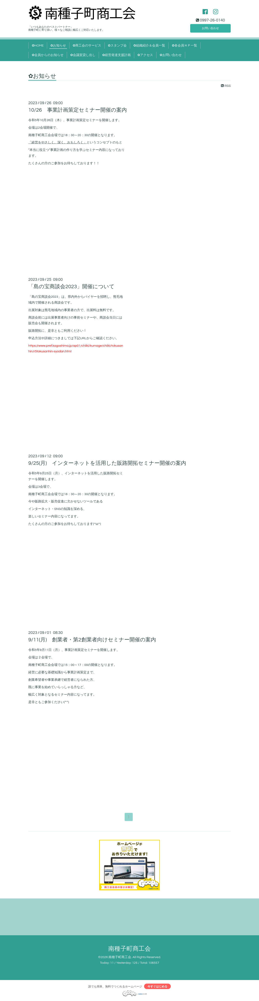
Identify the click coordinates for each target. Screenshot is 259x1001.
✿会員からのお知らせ (48, 55)
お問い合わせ (210, 27)
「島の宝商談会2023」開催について (71, 286)
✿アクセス (145, 55)
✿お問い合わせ (171, 55)
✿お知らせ (58, 45)
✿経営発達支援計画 (116, 55)
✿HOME (38, 45)
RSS (226, 85)
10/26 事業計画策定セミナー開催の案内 (77, 110)
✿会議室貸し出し (83, 55)
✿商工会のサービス (87, 45)
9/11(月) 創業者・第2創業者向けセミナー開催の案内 (92, 639)
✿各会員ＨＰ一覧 (184, 45)
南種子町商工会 (129, 949)
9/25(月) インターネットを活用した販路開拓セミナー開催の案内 (107, 463)
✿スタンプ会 (117, 45)
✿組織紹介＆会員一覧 (149, 45)
